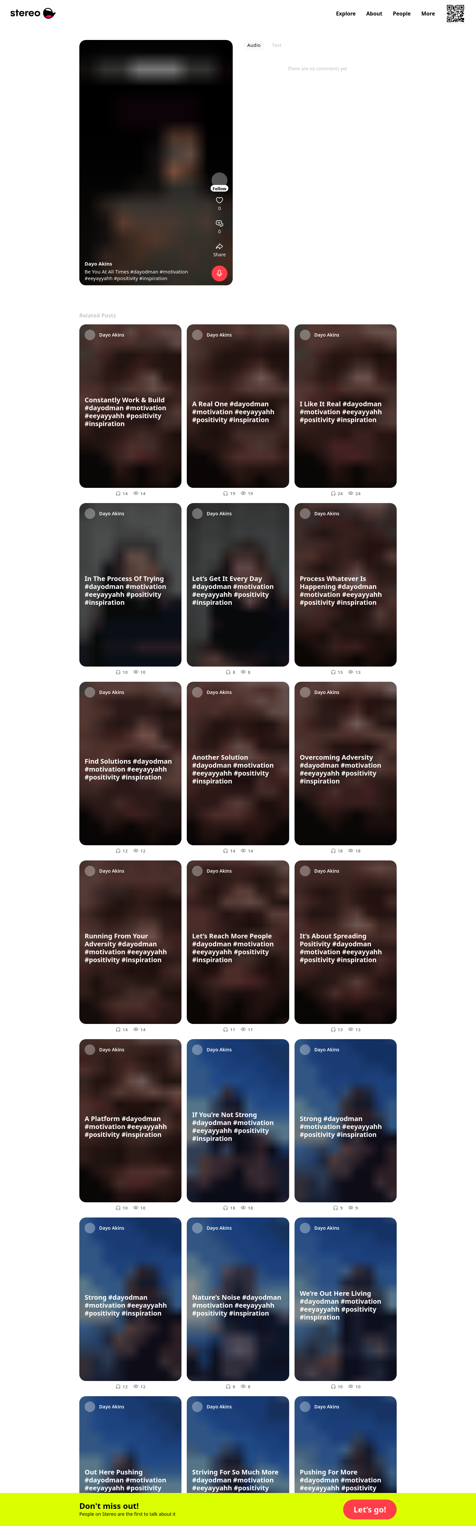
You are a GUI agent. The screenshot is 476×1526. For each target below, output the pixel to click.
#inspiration (153, 278)
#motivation (174, 271)
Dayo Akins (98, 263)
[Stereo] (33, 13)
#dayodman (144, 271)
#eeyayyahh (99, 278)
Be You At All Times (107, 271)
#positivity (126, 278)
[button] (370, 1509)
